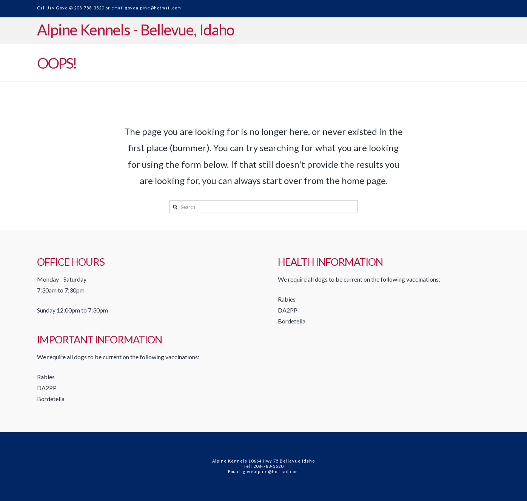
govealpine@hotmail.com (153, 7)
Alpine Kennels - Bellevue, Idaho (135, 29)
